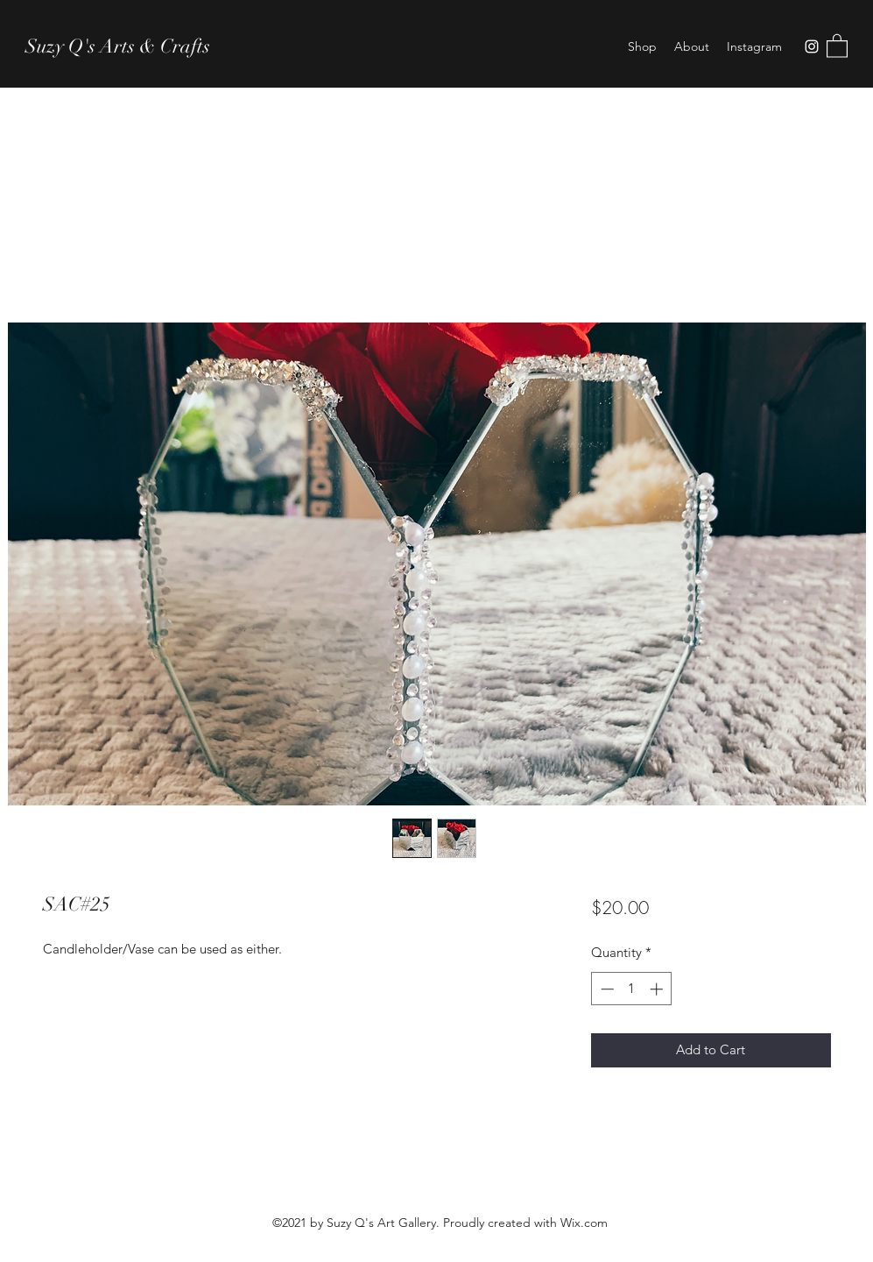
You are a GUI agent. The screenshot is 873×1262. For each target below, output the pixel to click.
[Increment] (658, 989)
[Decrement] (605, 989)
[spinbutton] (631, 989)
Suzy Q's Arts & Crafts (117, 46)
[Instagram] (811, 46)
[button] (837, 45)
